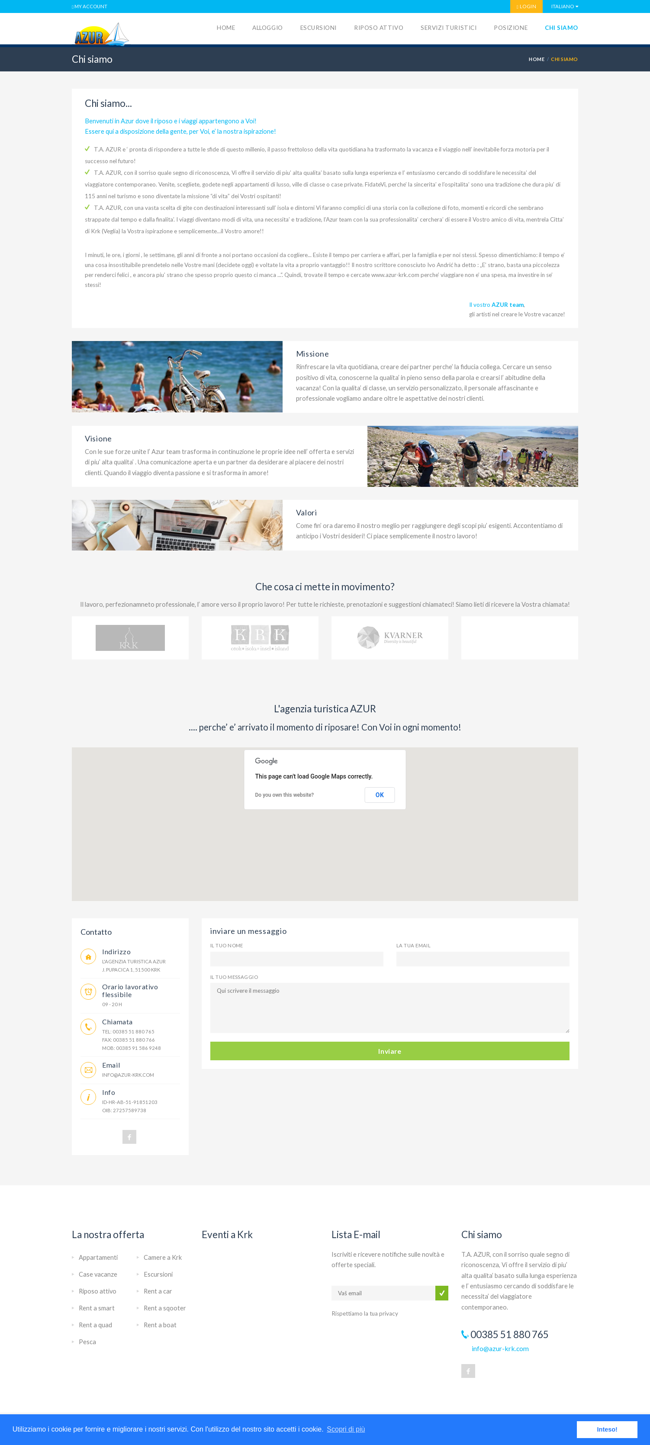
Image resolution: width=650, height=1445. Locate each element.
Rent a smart (97, 1308)
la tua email (413, 945)
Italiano (562, 6)
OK (380, 795)
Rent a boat (160, 1325)
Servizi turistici (448, 27)
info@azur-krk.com (128, 1075)
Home (226, 27)
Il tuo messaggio (234, 977)
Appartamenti (98, 1257)
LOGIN (526, 6)
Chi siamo (561, 27)
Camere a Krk (163, 1257)
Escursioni (318, 27)
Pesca (87, 1341)
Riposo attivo (378, 27)
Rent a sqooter (165, 1308)
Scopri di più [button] (346, 1429)
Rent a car (158, 1291)
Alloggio (267, 27)
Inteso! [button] (607, 1429)
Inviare (389, 1051)
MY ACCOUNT (89, 6)
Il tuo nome (226, 945)
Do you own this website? (284, 795)
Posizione (511, 27)
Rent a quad (95, 1325)
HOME (536, 59)
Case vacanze (98, 1274)
